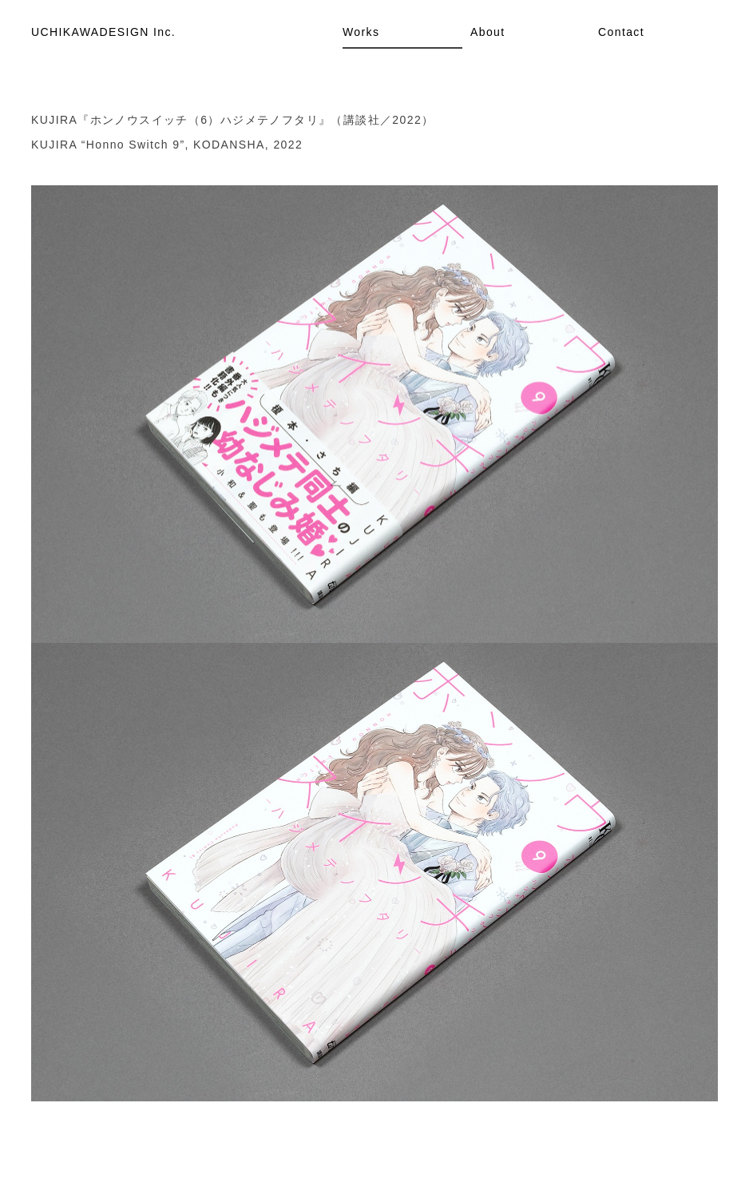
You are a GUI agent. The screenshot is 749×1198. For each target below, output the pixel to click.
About (487, 32)
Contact (621, 32)
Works (361, 32)
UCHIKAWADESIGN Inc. (103, 32)
